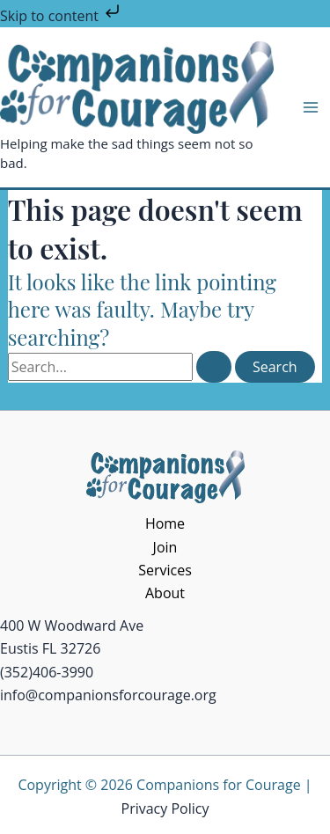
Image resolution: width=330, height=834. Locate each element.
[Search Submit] (213, 367)
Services (165, 570)
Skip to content (61, 16)
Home (165, 523)
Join (165, 547)
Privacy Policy (165, 808)
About (165, 593)
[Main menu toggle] (310, 107)
